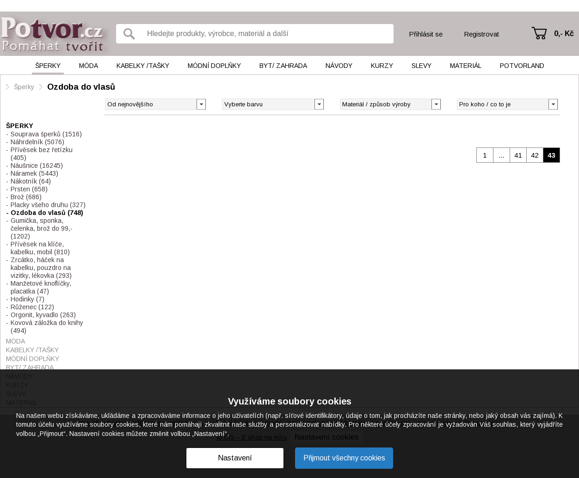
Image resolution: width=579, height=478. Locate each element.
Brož (26, 197)
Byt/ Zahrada (283, 65)
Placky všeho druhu (48, 204)
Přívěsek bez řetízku (42, 153)
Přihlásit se (426, 34)
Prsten (29, 189)
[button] (318, 103)
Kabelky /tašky (143, 65)
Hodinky (27, 299)
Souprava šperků (46, 134)
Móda (88, 65)
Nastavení (235, 458)
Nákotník (31, 181)
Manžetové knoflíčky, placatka (41, 287)
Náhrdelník (37, 142)
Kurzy (382, 65)
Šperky (48, 65)
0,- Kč (564, 33)
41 (518, 155)
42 (535, 155)
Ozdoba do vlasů (81, 87)
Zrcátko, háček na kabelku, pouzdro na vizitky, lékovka (41, 267)
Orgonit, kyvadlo (43, 315)
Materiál (465, 65)
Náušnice (37, 165)
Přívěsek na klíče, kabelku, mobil (40, 248)
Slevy (421, 65)
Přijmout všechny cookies (344, 458)
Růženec (32, 307)
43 (551, 155)
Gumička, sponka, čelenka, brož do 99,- (42, 228)
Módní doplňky (214, 65)
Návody (339, 65)
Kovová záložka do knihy (47, 326)
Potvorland (522, 65)
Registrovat (481, 34)
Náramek (34, 173)
